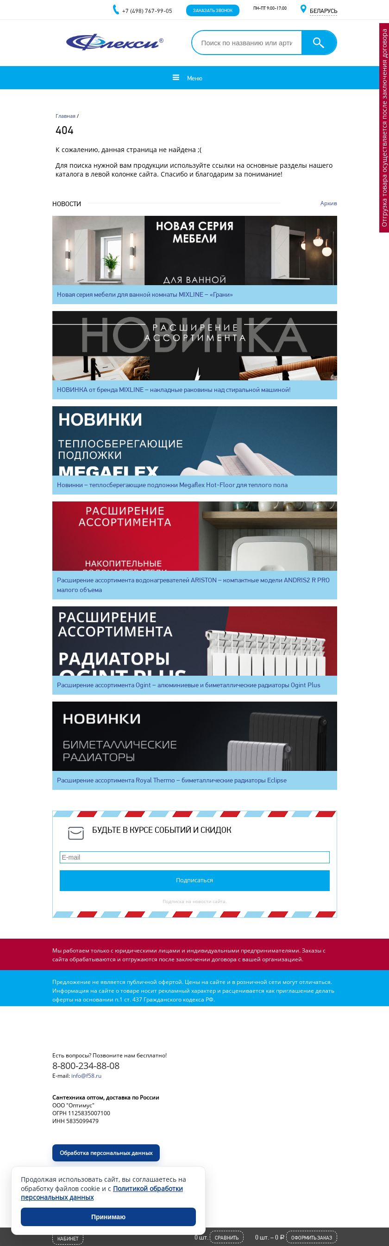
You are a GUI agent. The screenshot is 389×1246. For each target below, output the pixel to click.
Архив (328, 203)
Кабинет (67, 1238)
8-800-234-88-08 (85, 1065)
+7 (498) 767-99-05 (147, 10)
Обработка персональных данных (106, 1153)
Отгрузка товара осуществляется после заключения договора (384, 127)
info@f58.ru (86, 1076)
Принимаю (108, 1217)
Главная (65, 115)
